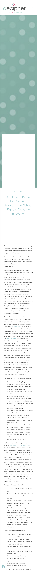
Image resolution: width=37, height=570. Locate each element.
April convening (15, 326)
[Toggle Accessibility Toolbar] (3, 567)
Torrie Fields (12, 445)
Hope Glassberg (24, 445)
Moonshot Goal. (11, 338)
